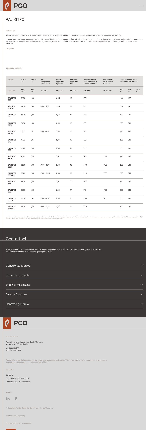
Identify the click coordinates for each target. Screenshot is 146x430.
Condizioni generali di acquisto (18, 382)
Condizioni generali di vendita (17, 378)
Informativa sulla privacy (15, 415)
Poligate (18, 423)
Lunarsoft (27, 423)
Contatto (9, 375)
